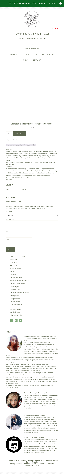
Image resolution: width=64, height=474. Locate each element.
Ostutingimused (15, 312)
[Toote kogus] (9, 133)
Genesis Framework (46, 464)
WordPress (29, 465)
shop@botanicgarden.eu (32, 48)
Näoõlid (12, 271)
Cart (33, 44)
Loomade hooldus (16, 305)
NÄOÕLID (15, 140)
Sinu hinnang (10, 212)
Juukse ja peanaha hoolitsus (19, 293)
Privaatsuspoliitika (16, 315)
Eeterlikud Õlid (15, 290)
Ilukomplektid (14, 296)
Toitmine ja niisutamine (17, 284)
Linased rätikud (15, 302)
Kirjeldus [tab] (11, 145)
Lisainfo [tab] (19, 145)
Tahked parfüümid (16, 277)
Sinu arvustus (10, 219)
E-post (8, 239)
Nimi (7, 231)
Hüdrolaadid (14, 265)
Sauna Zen (13, 259)
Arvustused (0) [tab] (29, 145)
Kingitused (13, 262)
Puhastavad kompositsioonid (19, 280)
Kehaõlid (13, 274)
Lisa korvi (19, 134)
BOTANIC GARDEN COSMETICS (32, 19)
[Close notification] (60, 3)
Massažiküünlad (15, 268)
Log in (37, 465)
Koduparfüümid (15, 299)
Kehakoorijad (14, 287)
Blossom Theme (30, 464)
